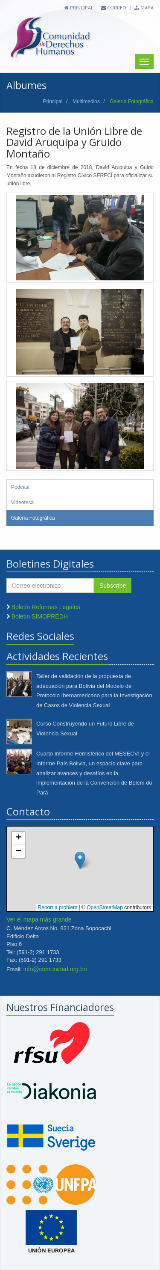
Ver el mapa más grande (39, 919)
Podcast (20, 487)
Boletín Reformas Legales (46, 607)
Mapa (144, 7)
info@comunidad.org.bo (55, 969)
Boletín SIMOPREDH (40, 616)
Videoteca (22, 503)
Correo (113, 7)
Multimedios (86, 101)
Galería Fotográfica (33, 518)
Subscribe (112, 585)
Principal (78, 7)
